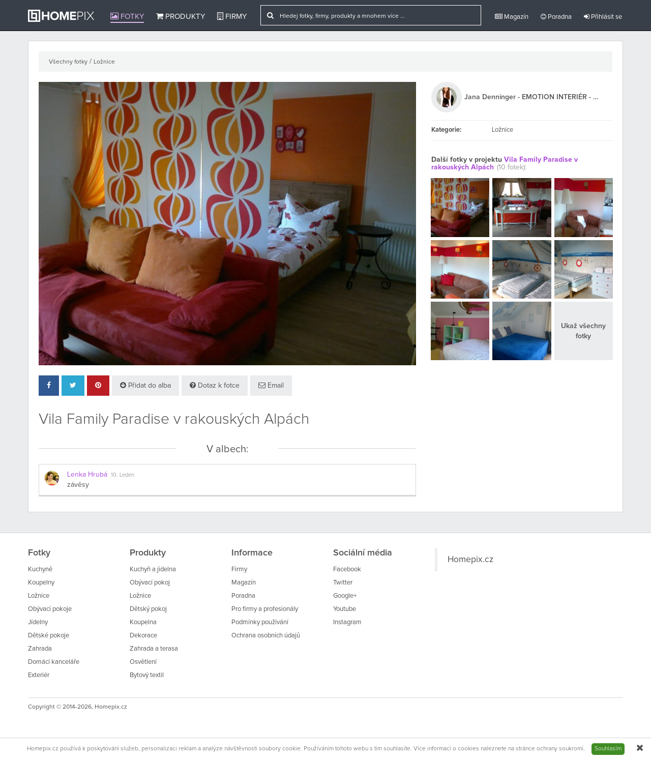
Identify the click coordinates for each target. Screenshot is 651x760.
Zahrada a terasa (154, 649)
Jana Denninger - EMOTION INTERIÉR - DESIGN (533, 97)
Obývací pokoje (50, 609)
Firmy (232, 16)
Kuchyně (40, 569)
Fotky (127, 16)
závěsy (78, 484)
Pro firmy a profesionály (264, 609)
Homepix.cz (470, 559)
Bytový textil (147, 675)
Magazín (511, 16)
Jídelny (38, 622)
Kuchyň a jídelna (153, 569)
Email (271, 385)
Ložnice (104, 62)
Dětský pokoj (148, 609)
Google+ (345, 596)
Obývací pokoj (150, 582)
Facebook (347, 569)
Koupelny (41, 582)
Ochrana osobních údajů (265, 635)
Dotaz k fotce (215, 385)
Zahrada (40, 649)
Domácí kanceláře (53, 662)
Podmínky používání (259, 622)
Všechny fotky (68, 62)
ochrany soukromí (560, 749)
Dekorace (143, 635)
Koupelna (143, 622)
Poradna (556, 16)
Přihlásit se (603, 16)
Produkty (180, 16)
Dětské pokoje (48, 635)
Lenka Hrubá (87, 474)
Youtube (344, 609)
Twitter (342, 582)
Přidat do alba (145, 385)
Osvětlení (143, 662)
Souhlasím (608, 749)
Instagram (347, 622)
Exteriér (38, 675)
